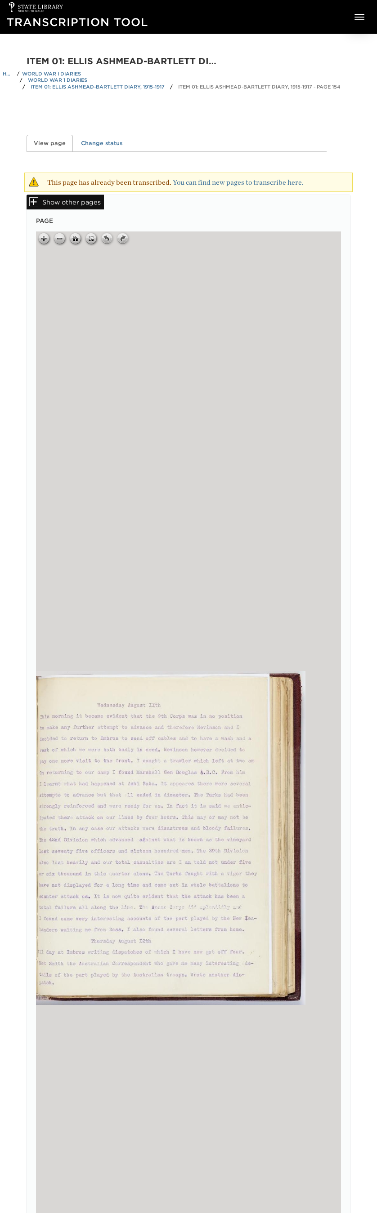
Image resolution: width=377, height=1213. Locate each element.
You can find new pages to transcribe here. (238, 182)
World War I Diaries (51, 74)
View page (53, 143)
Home (8, 74)
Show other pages (71, 202)
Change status (101, 143)
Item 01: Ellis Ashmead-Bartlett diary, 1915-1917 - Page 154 (259, 87)
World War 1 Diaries (57, 80)
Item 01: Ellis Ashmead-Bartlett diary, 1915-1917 (98, 87)
